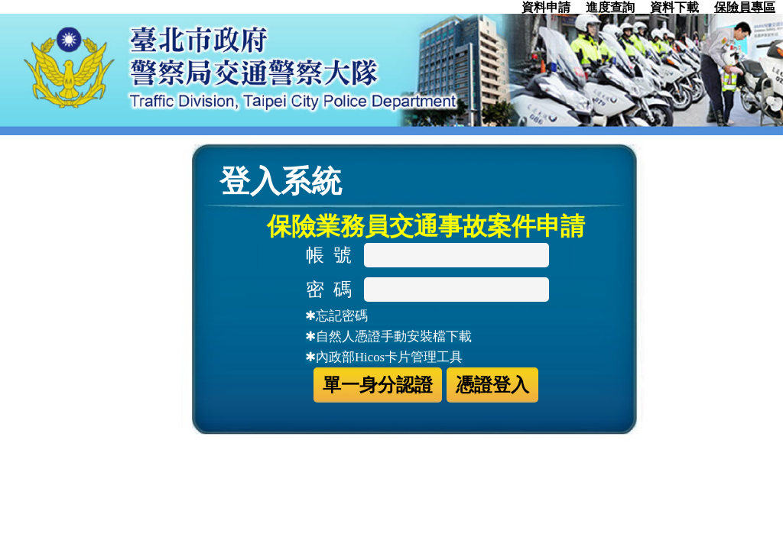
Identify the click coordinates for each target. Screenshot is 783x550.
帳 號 (333, 255)
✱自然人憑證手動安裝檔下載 (388, 336)
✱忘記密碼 (336, 316)
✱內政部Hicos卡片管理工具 (384, 357)
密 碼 (333, 289)
